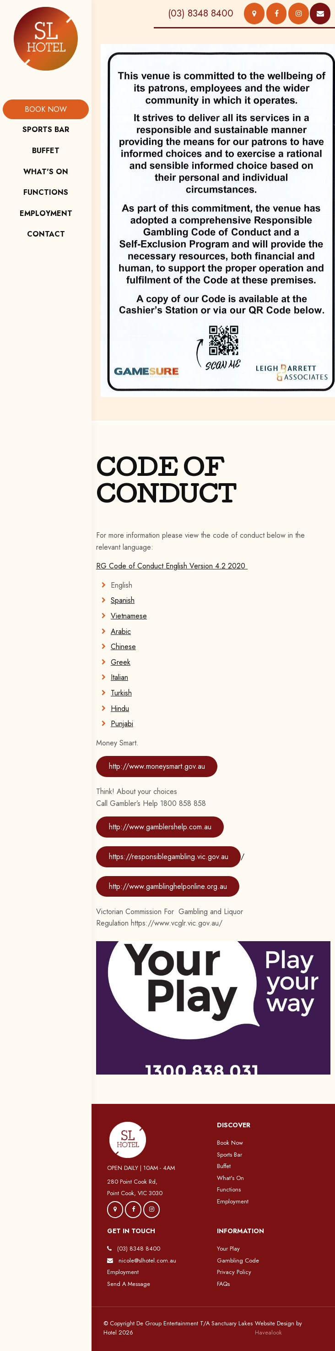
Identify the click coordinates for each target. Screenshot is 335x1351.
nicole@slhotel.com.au (147, 1260)
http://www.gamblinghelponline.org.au (168, 886)
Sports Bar (229, 1154)
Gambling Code (238, 1260)
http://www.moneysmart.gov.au (157, 766)
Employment (233, 1201)
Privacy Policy (234, 1272)
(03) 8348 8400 (138, 1248)
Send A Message (128, 1283)
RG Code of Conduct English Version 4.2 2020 (172, 566)
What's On (230, 1178)
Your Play (228, 1248)
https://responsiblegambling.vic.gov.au (168, 856)
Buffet (224, 1166)
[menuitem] (46, 109)
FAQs (223, 1283)
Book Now (230, 1142)
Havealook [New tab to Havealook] (268, 1332)
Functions (229, 1189)
